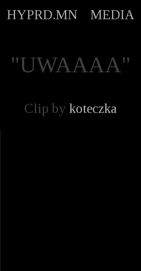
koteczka (93, 108)
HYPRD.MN (42, 14)
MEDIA (112, 14)
